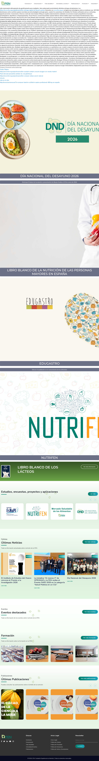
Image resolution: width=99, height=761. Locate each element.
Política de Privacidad (56, 744)
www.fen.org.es (58, 10)
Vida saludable (49, 3)
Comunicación (38, 3)
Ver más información (89, 467)
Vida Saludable (30, 744)
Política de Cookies (56, 742)
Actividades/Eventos (31, 747)
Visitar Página (4, 69)
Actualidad (94, 3)
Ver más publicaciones (88, 678)
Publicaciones (75, 3)
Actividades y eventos (62, 3)
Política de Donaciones (57, 747)
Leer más (4, 586)
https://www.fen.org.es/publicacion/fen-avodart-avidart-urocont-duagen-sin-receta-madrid (28, 72)
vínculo (2, 78)
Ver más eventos (90, 612)
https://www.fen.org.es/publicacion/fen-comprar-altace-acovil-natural (21, 76)
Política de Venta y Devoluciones (59, 749)
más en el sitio (4, 80)
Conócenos (28, 3)
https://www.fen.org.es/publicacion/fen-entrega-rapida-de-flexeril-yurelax (22, 10)
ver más (93, 494)
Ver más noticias (90, 542)
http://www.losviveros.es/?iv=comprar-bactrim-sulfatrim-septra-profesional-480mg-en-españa (29, 82)
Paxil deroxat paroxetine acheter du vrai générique (16, 74)
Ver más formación (89, 638)
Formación (85, 3)
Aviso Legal (54, 740)
